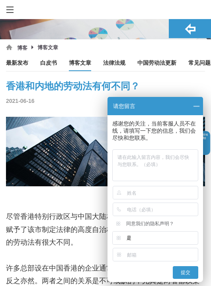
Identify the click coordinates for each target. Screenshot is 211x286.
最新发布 (17, 63)
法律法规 (114, 63)
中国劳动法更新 (156, 63)
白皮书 (48, 63)
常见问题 (199, 63)
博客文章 (80, 63)
